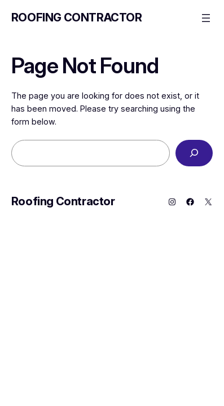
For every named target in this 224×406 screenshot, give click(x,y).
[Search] (194, 153)
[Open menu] (206, 18)
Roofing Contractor (76, 17)
